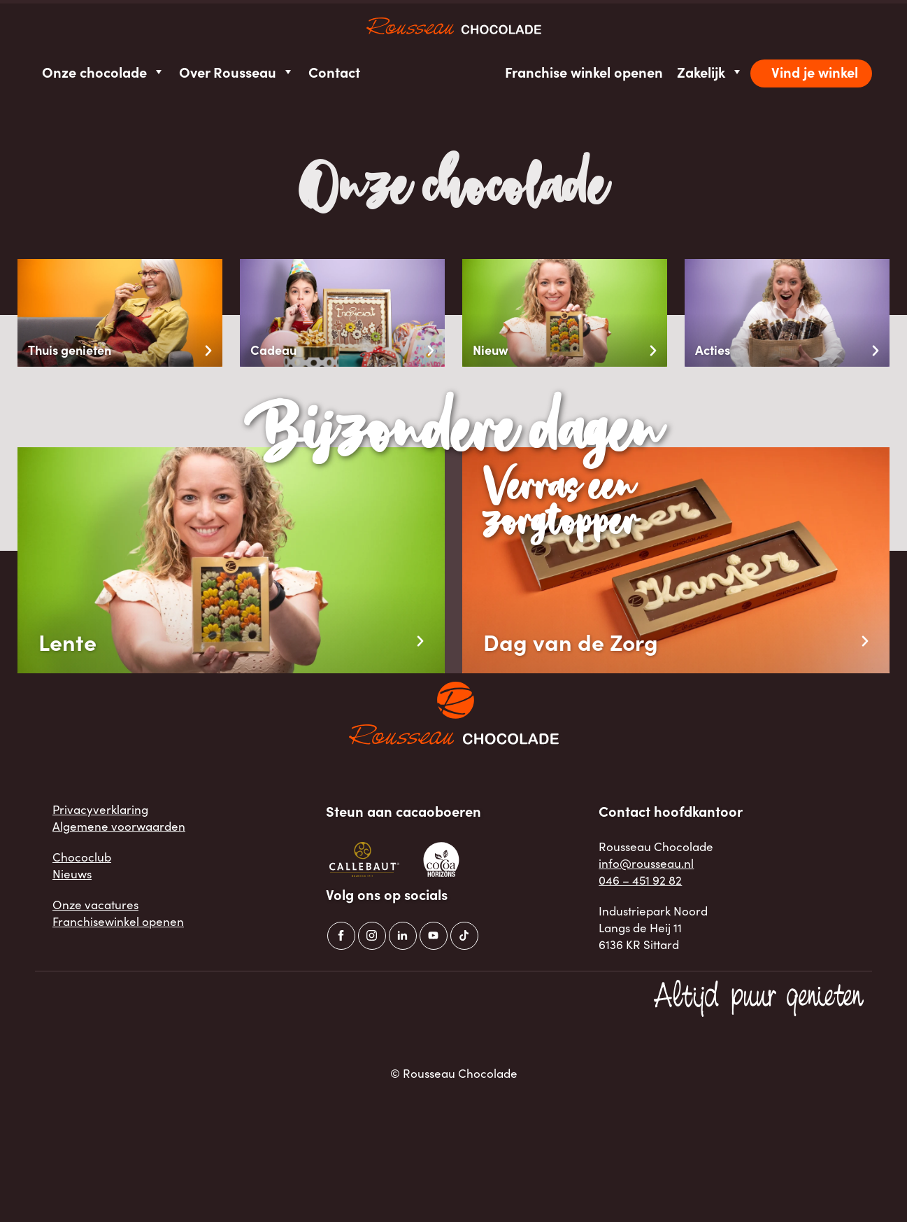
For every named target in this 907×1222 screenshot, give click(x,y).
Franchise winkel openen (584, 71)
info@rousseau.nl (646, 863)
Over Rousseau (236, 71)
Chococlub (81, 857)
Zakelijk (710, 71)
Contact (334, 71)
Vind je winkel (814, 71)
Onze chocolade (103, 71)
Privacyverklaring (100, 809)
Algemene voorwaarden (118, 826)
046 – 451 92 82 (640, 880)
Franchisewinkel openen (118, 921)
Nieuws (72, 874)
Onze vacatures (95, 905)
